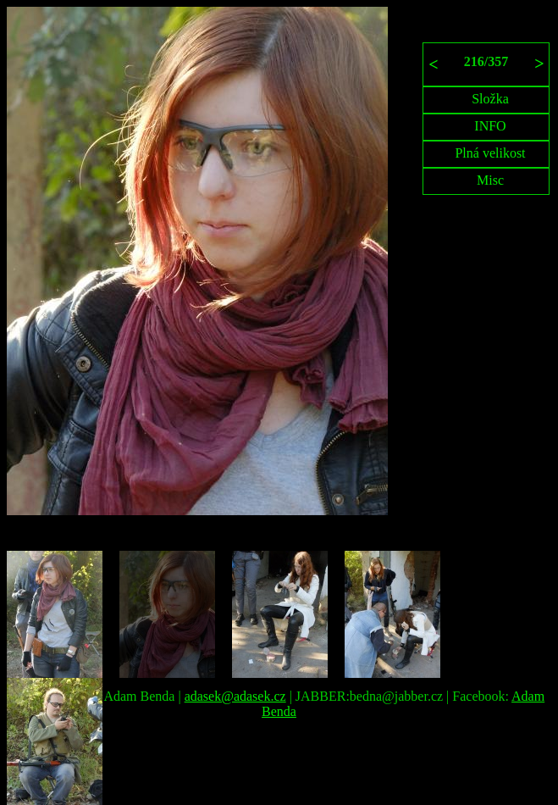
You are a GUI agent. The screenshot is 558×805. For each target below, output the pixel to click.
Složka (490, 99)
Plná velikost (490, 153)
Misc (490, 180)
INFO (490, 126)
